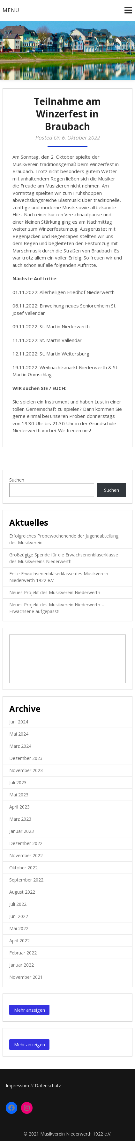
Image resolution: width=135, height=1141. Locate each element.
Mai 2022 (18, 928)
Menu (11, 10)
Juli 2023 (17, 782)
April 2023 (19, 807)
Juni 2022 (18, 916)
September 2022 (26, 880)
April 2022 (19, 941)
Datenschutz (48, 1085)
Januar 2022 (21, 965)
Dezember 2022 (25, 843)
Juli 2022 (17, 904)
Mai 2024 (18, 734)
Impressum (17, 1085)
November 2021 (26, 977)
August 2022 (22, 892)
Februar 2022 (23, 953)
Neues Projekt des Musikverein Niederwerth (54, 592)
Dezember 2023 (25, 758)
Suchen (16, 480)
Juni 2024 (18, 722)
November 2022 (26, 855)
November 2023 (26, 770)
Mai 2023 (18, 795)
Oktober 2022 (23, 868)
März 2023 (20, 819)
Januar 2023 (21, 831)
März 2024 (20, 746)
